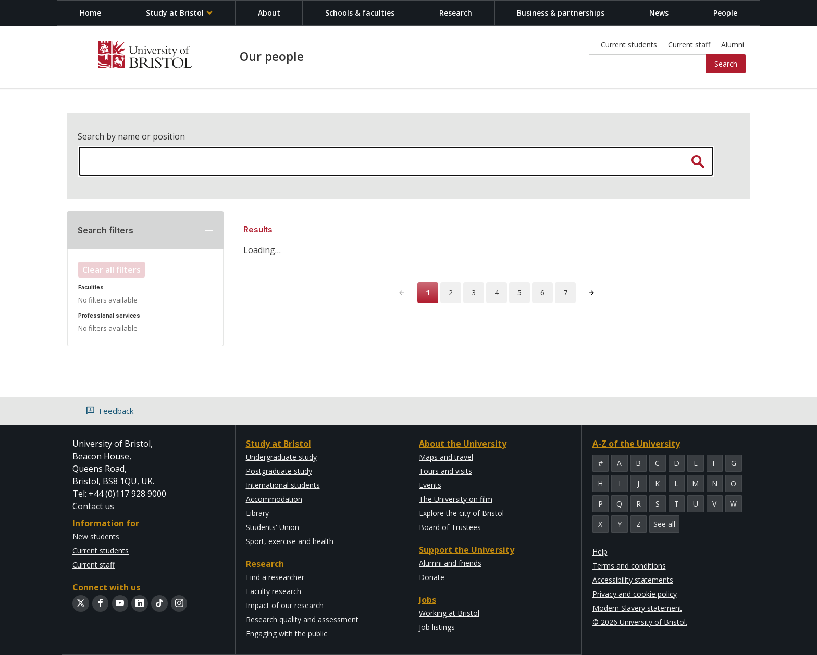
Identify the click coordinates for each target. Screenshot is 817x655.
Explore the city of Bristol (461, 513)
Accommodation (274, 499)
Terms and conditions (629, 566)
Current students (629, 44)
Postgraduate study (279, 471)
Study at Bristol (179, 13)
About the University (462, 443)
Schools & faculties (359, 13)
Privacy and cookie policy (634, 594)
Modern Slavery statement (637, 608)
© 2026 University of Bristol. (639, 622)
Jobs (427, 599)
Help (600, 552)
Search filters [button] (105, 230)
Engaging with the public (286, 633)
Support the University (466, 550)
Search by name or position (131, 136)
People (725, 13)
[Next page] (591, 292)
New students (95, 536)
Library (257, 513)
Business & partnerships (560, 13)
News (659, 13)
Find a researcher (275, 577)
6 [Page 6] (542, 292)
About (269, 13)
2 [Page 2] (451, 292)
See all (664, 524)
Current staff (689, 44)
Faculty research (273, 591)
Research (455, 13)
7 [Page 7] (565, 292)
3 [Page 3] (474, 292)
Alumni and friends (450, 563)
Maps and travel (446, 457)
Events (430, 485)
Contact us (93, 506)
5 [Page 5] (519, 292)
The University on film (455, 499)
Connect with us (106, 587)
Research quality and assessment (302, 619)
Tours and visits (445, 471)
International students (283, 485)
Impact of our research (285, 605)
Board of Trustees (450, 527)
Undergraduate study (281, 457)
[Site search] (648, 64)
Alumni (732, 44)
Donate (431, 577)
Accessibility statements (632, 580)
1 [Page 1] (428, 292)
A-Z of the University (636, 443)
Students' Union (272, 527)
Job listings (437, 627)
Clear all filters (111, 269)
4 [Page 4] (496, 292)
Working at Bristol (449, 613)
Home (90, 13)
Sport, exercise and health (289, 541)
